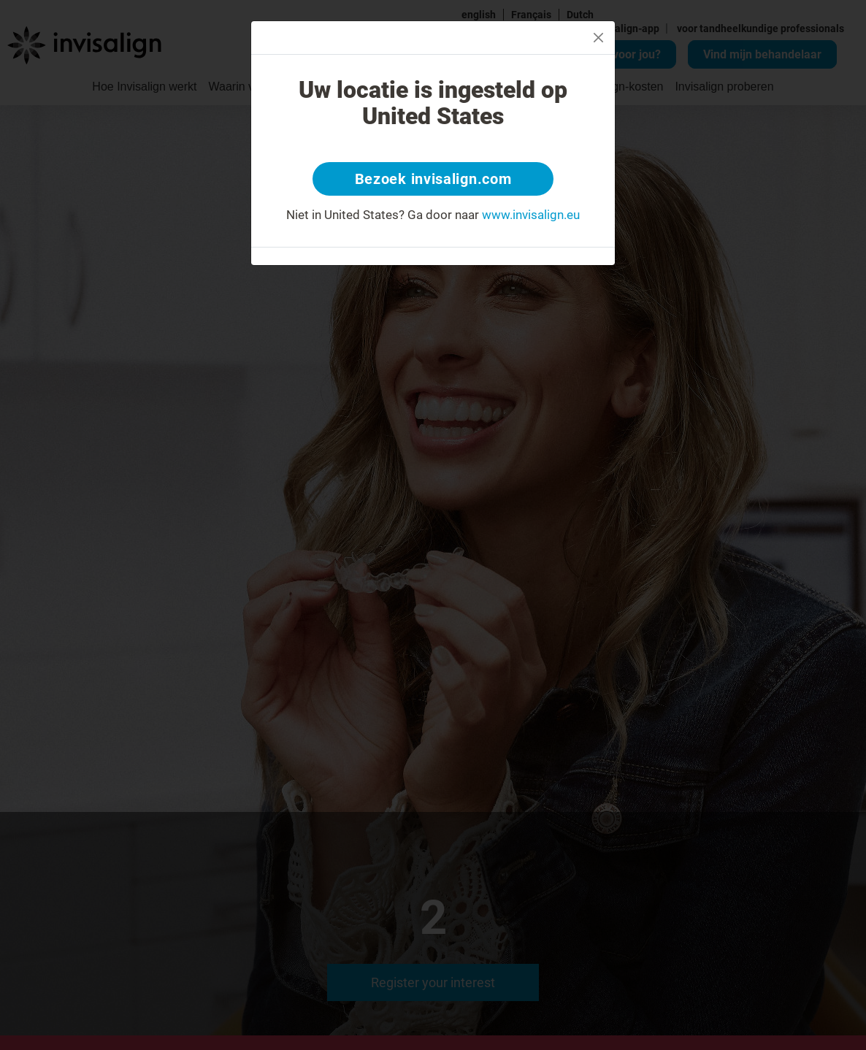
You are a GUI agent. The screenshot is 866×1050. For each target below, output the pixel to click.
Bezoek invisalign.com (433, 179)
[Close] (598, 37)
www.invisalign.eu (531, 214)
